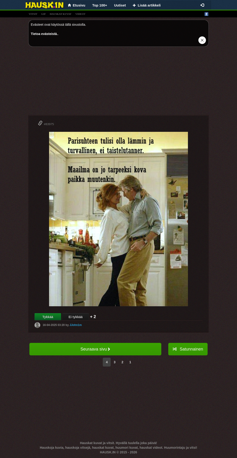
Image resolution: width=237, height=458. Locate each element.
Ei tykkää (76, 317)
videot (80, 14)
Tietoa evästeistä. (44, 34)
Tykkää (47, 317)
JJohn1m (75, 325)
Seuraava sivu (95, 349)
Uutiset (120, 5)
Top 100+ (99, 5)
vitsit (33, 14)
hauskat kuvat (61, 14)
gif (43, 14)
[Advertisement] (118, 82)
